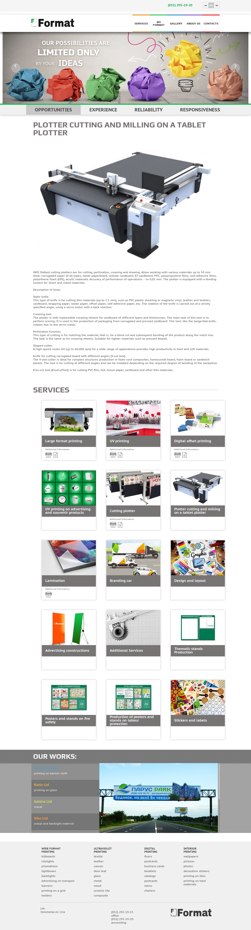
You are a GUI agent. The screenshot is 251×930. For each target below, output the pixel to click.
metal (98, 881)
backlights (48, 876)
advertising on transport (57, 881)
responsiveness (200, 110)
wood (97, 885)
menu (148, 885)
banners (46, 885)
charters (149, 890)
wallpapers (191, 856)
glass (97, 876)
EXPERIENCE (103, 110)
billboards (48, 856)
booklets (150, 871)
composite (101, 895)
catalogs (150, 876)
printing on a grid (53, 890)
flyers (148, 856)
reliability (149, 110)
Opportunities (53, 110)
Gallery (176, 23)
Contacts (210, 23)
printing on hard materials (195, 882)
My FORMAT (158, 23)
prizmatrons (49, 866)
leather (99, 861)
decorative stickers (196, 871)
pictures (189, 861)
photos (188, 866)
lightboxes (48, 871)
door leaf (100, 871)
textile (98, 856)
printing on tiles (195, 876)
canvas (98, 866)
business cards (154, 866)
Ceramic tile (102, 890)
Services (141, 23)
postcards (150, 861)
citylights (47, 861)
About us (193, 23)
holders (46, 895)
